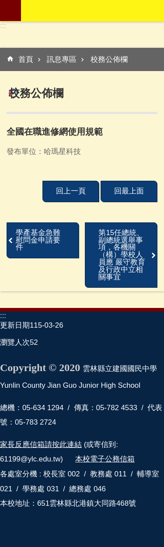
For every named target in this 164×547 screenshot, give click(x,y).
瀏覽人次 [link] (15, 342)
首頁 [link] (25, 59)
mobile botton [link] (10, 10)
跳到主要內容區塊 (4, 4)
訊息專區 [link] (62, 59)
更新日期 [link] (15, 325)
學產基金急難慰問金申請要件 (38, 240)
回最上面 (129, 191)
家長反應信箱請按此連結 (41, 444)
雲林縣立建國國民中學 (92, 10)
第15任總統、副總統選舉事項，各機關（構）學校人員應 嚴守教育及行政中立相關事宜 (121, 255)
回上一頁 (71, 191)
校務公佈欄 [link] (109, 59)
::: (3, 25)
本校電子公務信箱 (105, 459)
